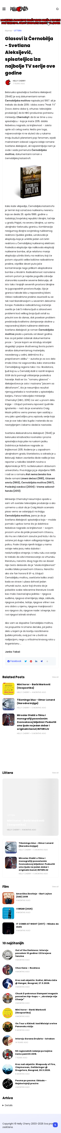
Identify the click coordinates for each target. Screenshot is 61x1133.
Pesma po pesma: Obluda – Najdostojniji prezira (31, 1082)
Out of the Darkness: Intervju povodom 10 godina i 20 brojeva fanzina (33, 953)
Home (8, 30)
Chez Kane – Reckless (27, 968)
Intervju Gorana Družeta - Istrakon (35, 1038)
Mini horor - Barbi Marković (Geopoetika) (33, 686)
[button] (47, 661)
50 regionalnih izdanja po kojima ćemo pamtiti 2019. (33, 1052)
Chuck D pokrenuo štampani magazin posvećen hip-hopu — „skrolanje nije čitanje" (36, 996)
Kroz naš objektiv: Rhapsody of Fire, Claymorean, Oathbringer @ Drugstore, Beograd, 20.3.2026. (35, 1067)
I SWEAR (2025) (24, 908)
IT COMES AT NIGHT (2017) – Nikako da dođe (37, 925)
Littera (17, 30)
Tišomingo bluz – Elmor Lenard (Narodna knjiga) (36, 701)
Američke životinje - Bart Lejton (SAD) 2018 (34, 895)
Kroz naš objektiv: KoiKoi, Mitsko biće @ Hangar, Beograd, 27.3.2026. (36, 982)
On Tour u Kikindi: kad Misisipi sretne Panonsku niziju (36, 1025)
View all (55, 677)
